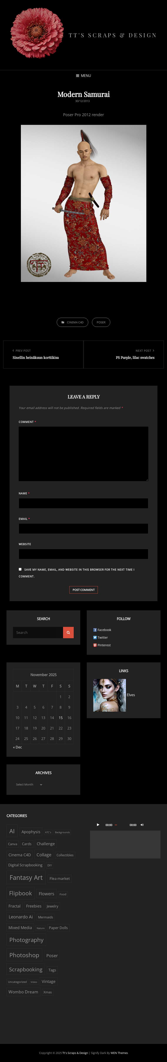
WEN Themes (119, 1053)
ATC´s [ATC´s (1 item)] (48, 832)
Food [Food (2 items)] (63, 894)
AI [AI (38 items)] (12, 831)
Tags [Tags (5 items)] (52, 969)
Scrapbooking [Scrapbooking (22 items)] (25, 969)
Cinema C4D (75, 322)
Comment (27, 422)
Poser (101, 322)
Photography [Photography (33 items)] (26, 940)
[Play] (98, 825)
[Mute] (142, 825)
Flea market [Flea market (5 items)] (60, 878)
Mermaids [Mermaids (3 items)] (45, 917)
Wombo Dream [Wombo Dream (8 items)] (23, 992)
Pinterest (104, 645)
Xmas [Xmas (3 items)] (47, 992)
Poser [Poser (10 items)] (52, 955)
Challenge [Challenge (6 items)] (46, 843)
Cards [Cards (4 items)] (27, 843)
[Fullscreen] (151, 825)
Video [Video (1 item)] (34, 982)
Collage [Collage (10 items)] (44, 855)
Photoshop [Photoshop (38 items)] (24, 955)
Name (24, 493)
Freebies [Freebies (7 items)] (34, 906)
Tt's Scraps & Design (113, 35)
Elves (114, 694)
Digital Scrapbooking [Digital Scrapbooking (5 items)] (25, 864)
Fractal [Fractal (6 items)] (14, 906)
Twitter (103, 637)
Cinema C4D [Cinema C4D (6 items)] (19, 854)
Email (24, 519)
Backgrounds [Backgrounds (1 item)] (62, 832)
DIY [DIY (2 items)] (49, 865)
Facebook (104, 630)
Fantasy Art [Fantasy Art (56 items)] (26, 877)
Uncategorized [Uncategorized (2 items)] (17, 982)
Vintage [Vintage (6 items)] (48, 981)
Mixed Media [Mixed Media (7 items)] (20, 927)
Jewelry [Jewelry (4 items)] (52, 906)
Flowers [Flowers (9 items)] (46, 894)
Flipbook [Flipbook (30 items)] (20, 893)
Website (25, 544)
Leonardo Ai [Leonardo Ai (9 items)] (21, 917)
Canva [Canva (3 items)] (12, 844)
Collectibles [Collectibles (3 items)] (65, 855)
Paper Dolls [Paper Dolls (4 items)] (58, 927)
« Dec (17, 747)
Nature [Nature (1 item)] (41, 928)
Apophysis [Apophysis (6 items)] (31, 831)
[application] (125, 838)
